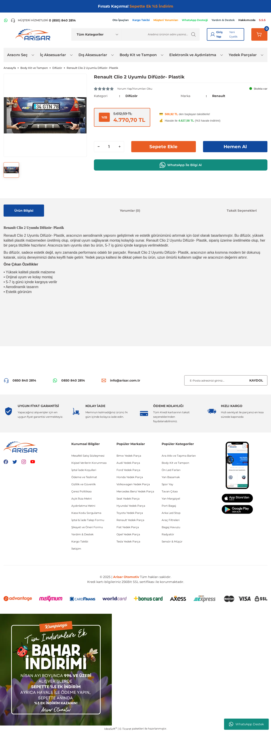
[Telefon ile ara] (43, 20)
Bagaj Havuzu (171, 527)
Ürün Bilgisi (23, 211)
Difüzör (131, 96)
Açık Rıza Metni (81, 498)
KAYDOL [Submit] (256, 380)
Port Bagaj (169, 505)
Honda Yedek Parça (129, 477)
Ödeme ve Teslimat (84, 477)
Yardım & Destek (82, 534)
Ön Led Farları (171, 470)
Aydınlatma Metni (83, 505)
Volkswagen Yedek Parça (133, 484)
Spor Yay (167, 484)
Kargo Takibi (79, 541)
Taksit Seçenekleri (242, 211)
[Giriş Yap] (212, 34)
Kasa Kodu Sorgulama (86, 513)
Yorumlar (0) (130, 211)
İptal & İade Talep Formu (87, 520)
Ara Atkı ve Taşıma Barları (179, 455)
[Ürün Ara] (161, 34)
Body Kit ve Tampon (175, 462)
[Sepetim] (259, 34)
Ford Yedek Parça (128, 470)
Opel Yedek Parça (128, 534)
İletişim (76, 548)
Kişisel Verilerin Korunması (89, 462)
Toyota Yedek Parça (129, 513)
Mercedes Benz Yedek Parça (135, 491)
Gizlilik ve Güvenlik (83, 484)
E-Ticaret (125, 728)
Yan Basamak (171, 477)
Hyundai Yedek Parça (130, 505)
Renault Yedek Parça (130, 520)
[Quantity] (109, 146)
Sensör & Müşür (172, 541)
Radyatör (168, 534)
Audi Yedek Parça (128, 462)
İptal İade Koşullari (83, 470)
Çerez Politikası (81, 491)
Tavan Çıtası (170, 491)
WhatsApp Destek (246, 724)
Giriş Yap (219, 34)
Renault (218, 96)
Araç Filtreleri (171, 520)
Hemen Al (235, 146)
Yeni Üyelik (233, 34)
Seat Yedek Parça (128, 498)
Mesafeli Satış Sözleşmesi (87, 455)
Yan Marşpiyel (171, 498)
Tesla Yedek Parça (128, 541)
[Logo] (34, 34)
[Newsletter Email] (225, 380)
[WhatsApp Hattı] (6, 20)
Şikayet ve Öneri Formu (87, 527)
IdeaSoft (110, 728)
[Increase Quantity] (119, 146)
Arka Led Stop (171, 513)
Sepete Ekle (163, 146)
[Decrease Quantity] (98, 146)
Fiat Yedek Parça (127, 527)
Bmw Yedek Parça (128, 455)
